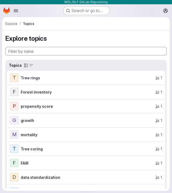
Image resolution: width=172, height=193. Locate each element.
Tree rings (30, 78)
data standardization (40, 177)
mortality (29, 134)
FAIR (25, 163)
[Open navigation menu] (16, 10)
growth (27, 120)
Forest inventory (36, 92)
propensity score (37, 106)
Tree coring (32, 149)
